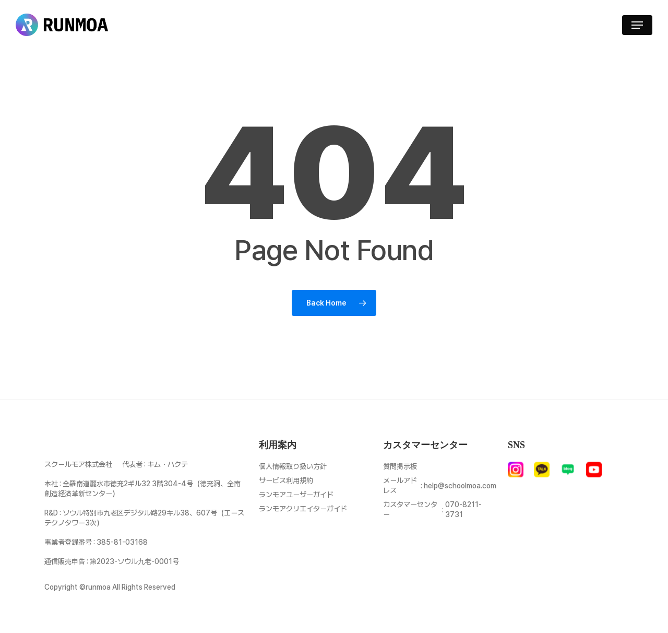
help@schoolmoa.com (460, 486)
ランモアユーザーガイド (296, 494)
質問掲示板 (400, 466)
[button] (637, 25)
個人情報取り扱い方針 (293, 466)
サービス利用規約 (286, 480)
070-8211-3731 (463, 509)
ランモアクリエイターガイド (303, 509)
